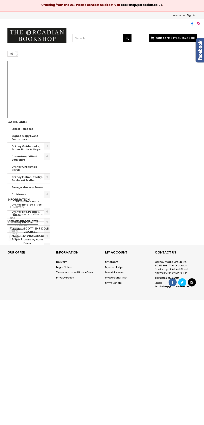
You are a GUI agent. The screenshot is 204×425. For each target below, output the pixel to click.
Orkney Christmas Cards (24, 168)
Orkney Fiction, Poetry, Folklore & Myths (26, 178)
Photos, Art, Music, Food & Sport (27, 237)
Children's (18, 194)
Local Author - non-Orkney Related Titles (26, 203)
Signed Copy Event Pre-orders (24, 137)
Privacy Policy (65, 385)
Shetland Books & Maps (23, 255)
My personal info (116, 385)
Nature (16, 246)
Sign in (191, 15)
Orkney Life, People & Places (25, 213)
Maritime (17, 229)
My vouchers (113, 390)
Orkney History (21, 222)
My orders (111, 369)
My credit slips (114, 374)
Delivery (18, 292)
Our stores (20, 310)
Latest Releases (22, 129)
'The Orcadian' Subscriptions (21, 272)
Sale (14, 264)
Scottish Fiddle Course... (36, 329)
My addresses (114, 380)
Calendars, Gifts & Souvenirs (24, 158)
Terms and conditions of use (27, 301)
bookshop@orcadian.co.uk (141, 5)
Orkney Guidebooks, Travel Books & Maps (25, 147)
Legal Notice (64, 374)
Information (18, 284)
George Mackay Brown (27, 187)
